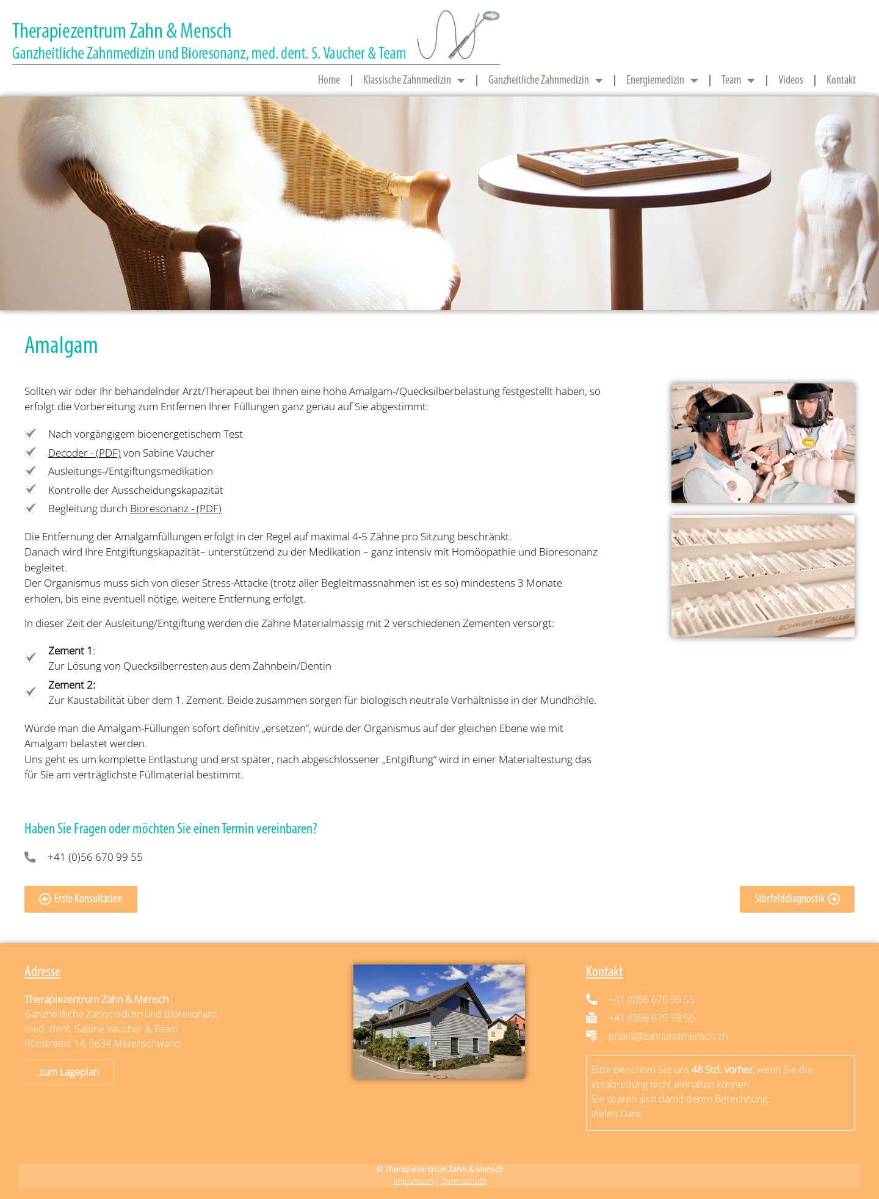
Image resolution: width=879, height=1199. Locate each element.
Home (329, 80)
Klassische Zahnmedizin (414, 80)
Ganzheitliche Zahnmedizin (545, 80)
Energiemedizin (662, 80)
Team (738, 80)
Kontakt (841, 80)
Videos (790, 80)
